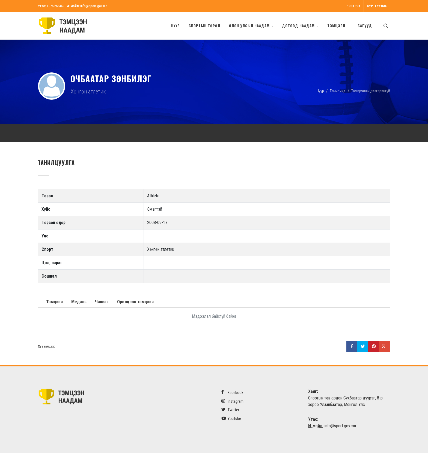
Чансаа (102, 302)
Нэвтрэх (353, 6)
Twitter (230, 410)
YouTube (231, 419)
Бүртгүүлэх (377, 6)
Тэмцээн (54, 302)
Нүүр (175, 25)
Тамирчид (338, 91)
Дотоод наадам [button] (299, 25)
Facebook (232, 393)
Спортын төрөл (204, 25)
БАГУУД (365, 25)
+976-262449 (55, 6)
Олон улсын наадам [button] (250, 25)
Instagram (232, 401)
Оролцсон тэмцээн (135, 302)
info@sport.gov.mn (93, 6)
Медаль (79, 302)
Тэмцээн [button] (336, 25)
